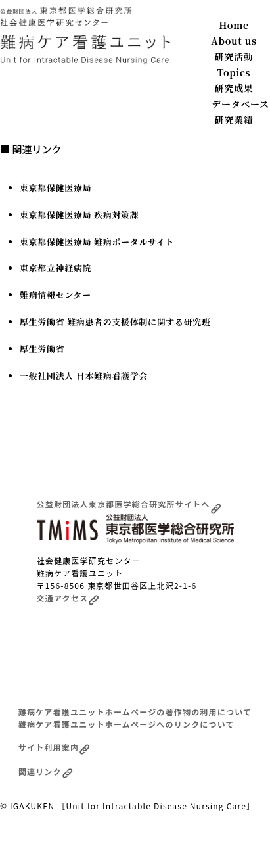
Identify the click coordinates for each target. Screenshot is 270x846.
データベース (240, 103)
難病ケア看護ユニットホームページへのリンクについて (126, 724)
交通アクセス (68, 597)
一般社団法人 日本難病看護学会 (84, 375)
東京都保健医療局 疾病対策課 (79, 214)
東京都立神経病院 (55, 268)
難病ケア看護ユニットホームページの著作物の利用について (135, 711)
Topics (234, 72)
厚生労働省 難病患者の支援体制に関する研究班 (115, 322)
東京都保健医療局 (55, 187)
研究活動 (234, 56)
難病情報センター (55, 295)
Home (233, 25)
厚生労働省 (42, 348)
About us (233, 40)
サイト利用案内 (54, 747)
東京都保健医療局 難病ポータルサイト (97, 241)
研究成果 (234, 88)
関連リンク (45, 771)
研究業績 (234, 119)
